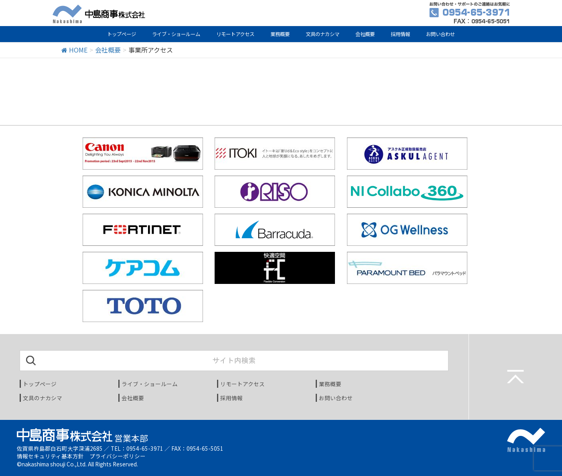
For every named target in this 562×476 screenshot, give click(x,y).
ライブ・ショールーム (176, 34)
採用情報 (400, 34)
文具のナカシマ (322, 34)
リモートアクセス (235, 34)
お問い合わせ (440, 34)
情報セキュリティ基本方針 (50, 456)
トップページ (121, 34)
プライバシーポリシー (117, 456)
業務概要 (280, 34)
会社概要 (365, 34)
